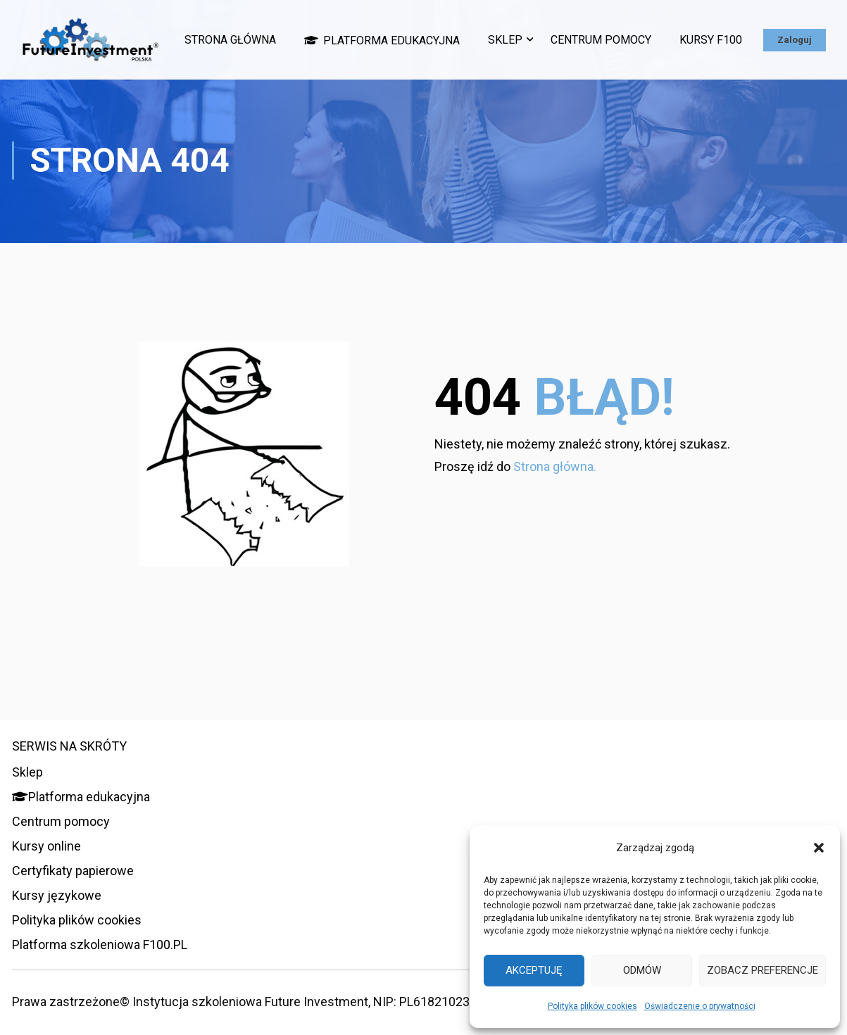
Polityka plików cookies (592, 1006)
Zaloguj (794, 74)
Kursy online (46, 846)
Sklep (575, 32)
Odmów (642, 970)
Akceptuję (534, 970)
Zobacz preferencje (762, 970)
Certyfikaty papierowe (73, 870)
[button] (819, 848)
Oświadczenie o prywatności (699, 1006)
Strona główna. (554, 494)
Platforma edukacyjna (451, 32)
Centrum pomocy (670, 32)
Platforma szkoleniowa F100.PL (99, 944)
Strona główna (300, 32)
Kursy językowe (56, 895)
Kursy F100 (780, 32)
